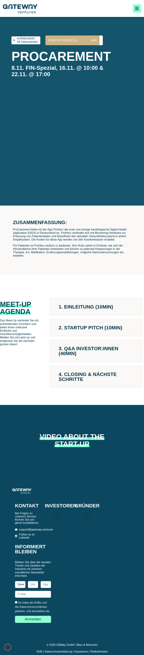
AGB (39, 651)
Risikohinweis (99, 651)
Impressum (81, 651)
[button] (57, 515)
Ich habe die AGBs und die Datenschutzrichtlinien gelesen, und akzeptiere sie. (32, 607)
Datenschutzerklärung (58, 651)
